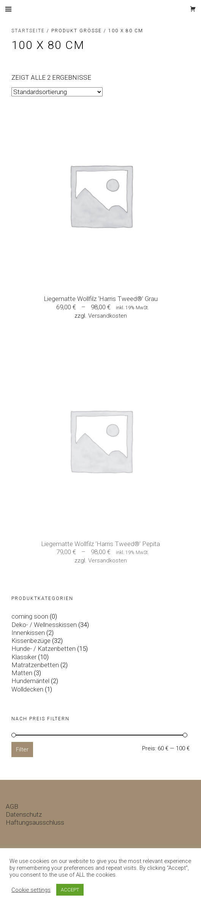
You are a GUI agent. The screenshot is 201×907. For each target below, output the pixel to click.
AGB (12, 806)
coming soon (29, 616)
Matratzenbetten (35, 665)
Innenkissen (28, 632)
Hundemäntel (30, 681)
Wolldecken (27, 689)
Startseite (28, 30)
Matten (21, 673)
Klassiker (23, 657)
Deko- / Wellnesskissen (44, 624)
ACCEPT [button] (70, 890)
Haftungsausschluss (35, 822)
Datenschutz (24, 814)
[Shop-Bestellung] (57, 91)
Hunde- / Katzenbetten (43, 648)
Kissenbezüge (31, 640)
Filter (22, 749)
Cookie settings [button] (31, 890)
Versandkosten (107, 315)
